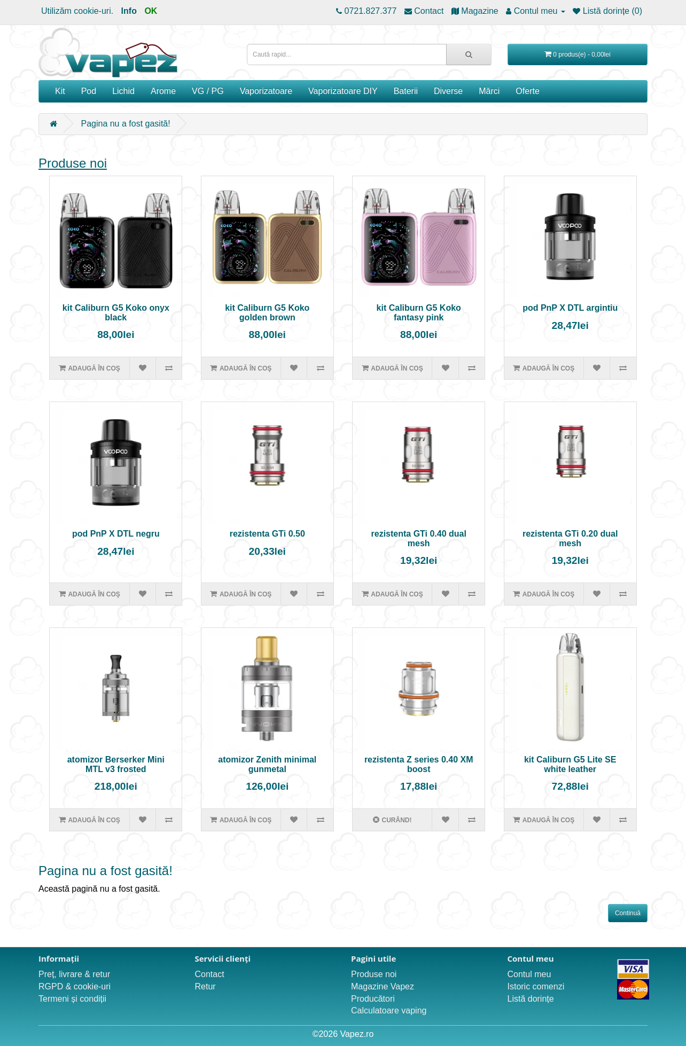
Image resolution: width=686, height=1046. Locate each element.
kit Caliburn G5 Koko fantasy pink (419, 312)
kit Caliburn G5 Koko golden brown (267, 312)
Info (129, 10)
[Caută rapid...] (469, 54)
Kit (60, 91)
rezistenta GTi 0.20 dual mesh (570, 538)
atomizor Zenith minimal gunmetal (267, 764)
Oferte (527, 91)
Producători (373, 998)
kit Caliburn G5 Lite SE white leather (570, 764)
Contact (209, 974)
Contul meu (529, 974)
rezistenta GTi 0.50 (267, 533)
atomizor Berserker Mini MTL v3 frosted (116, 764)
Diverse (448, 91)
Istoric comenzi (536, 986)
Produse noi (72, 163)
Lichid (123, 91)
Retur (205, 986)
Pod (88, 91)
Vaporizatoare (266, 91)
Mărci (489, 91)
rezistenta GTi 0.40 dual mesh (418, 538)
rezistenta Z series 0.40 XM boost (418, 764)
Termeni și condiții (72, 998)
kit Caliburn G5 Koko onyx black (116, 312)
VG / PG (208, 91)
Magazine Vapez (382, 986)
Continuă (628, 913)
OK (150, 10)
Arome (163, 91)
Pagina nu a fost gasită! (125, 123)
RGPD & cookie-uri (74, 986)
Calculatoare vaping (388, 1010)
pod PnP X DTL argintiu (570, 307)
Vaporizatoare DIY (343, 91)
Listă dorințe (531, 998)
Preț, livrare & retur (74, 974)
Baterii (406, 91)
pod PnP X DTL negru (116, 533)
